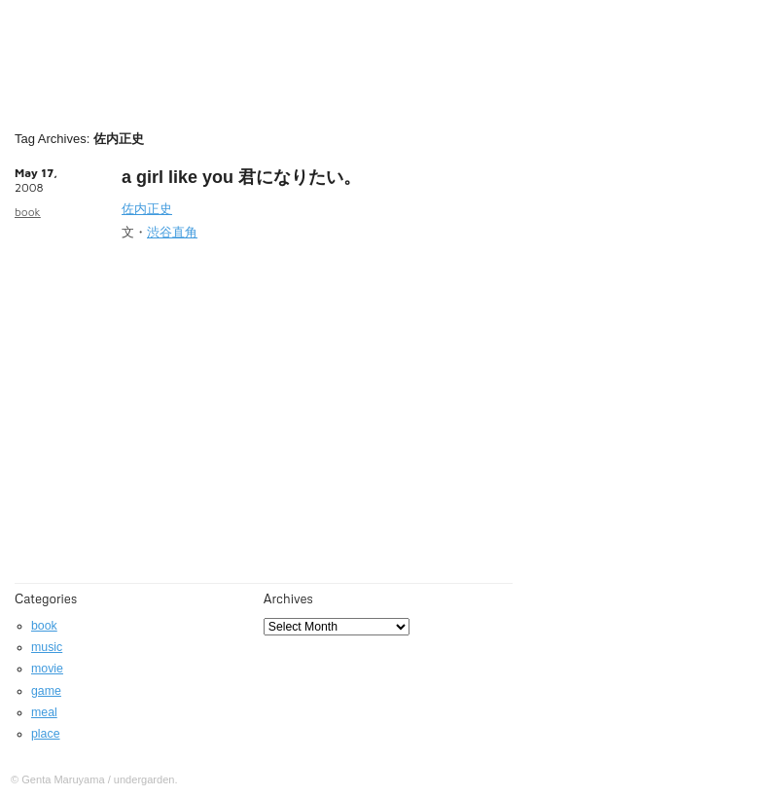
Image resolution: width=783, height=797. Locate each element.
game (46, 691)
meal (44, 712)
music (46, 647)
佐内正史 (147, 208)
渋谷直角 (172, 232)
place (45, 734)
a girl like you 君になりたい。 (241, 177)
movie (47, 668)
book (28, 211)
